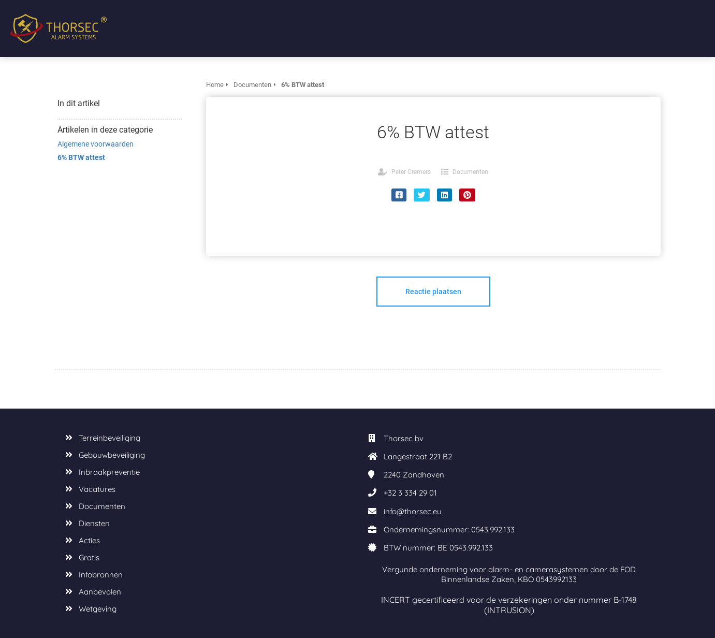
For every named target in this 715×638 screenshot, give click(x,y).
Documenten (470, 172)
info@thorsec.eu (413, 511)
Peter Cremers (411, 172)
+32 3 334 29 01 (410, 493)
